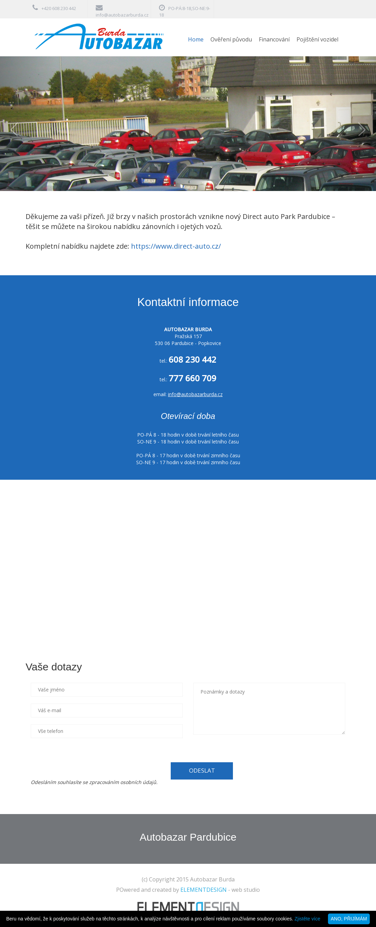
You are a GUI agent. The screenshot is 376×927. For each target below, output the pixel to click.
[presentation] (83, 758)
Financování (274, 39)
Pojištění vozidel (317, 39)
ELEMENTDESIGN (203, 889)
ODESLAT (202, 770)
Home (196, 39)
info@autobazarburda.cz (122, 15)
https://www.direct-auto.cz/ (176, 246)
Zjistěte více (307, 918)
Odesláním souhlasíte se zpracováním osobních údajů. (94, 782)
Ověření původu (231, 39)
